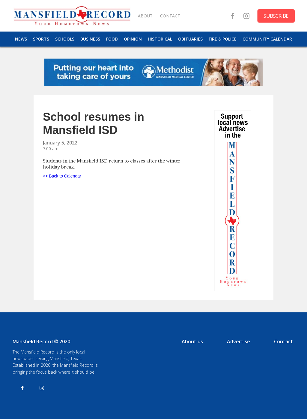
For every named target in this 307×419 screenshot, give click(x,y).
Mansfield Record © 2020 (41, 341)
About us (192, 341)
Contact (283, 341)
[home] (72, 16)
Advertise (238, 341)
